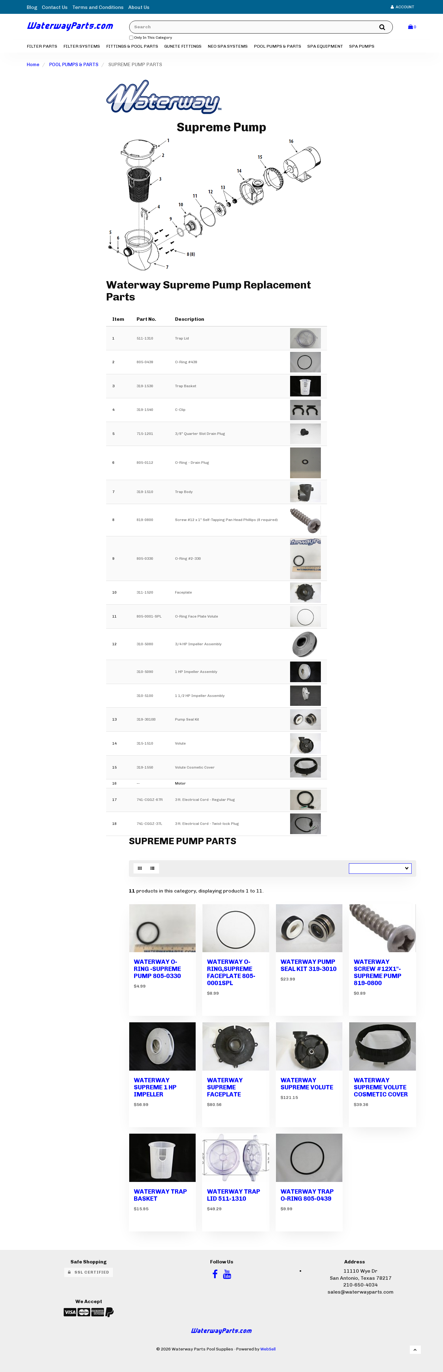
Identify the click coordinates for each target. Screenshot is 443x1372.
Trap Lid (182, 339)
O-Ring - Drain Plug (192, 464)
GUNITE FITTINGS (183, 47)
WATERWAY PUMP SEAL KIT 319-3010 (309, 968)
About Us (139, 7)
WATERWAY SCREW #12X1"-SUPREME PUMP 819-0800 (378, 971)
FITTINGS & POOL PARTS (132, 47)
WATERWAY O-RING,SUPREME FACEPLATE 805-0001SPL (232, 971)
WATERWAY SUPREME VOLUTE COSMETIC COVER (381, 1084)
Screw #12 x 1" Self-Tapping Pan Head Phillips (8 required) (226, 521)
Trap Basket (185, 387)
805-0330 (145, 560)
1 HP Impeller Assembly (196, 673)
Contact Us (55, 7)
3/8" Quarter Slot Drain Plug (200, 435)
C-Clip (180, 411)
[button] (412, 27)
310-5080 (145, 645)
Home (33, 66)
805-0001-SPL (149, 618)
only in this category (155, 38)
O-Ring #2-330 (188, 560)
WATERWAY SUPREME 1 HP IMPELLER (156, 1084)
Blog (32, 7)
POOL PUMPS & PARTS (277, 47)
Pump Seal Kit (187, 721)
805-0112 (145, 464)
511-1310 (145, 339)
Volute (180, 744)
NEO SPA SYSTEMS (228, 47)
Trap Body (184, 493)
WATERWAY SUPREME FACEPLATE (225, 1084)
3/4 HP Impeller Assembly (198, 645)
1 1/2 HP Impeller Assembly (200, 697)
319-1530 (145, 387)
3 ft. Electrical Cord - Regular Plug (205, 801)
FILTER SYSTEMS (81, 47)
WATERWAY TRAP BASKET (161, 1190)
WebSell (268, 1344)
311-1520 (145, 594)
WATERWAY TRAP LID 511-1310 (234, 1190)
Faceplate (183, 594)
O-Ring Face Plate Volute (196, 618)
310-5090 (145, 673)
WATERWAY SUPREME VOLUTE (308, 1080)
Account (402, 7)
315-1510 (145, 744)
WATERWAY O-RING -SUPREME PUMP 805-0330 (159, 968)
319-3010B (146, 721)
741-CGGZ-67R (150, 801)
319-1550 (145, 768)
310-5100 (145, 697)
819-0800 (145, 521)
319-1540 (145, 411)
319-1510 (145, 493)
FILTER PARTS (42, 47)
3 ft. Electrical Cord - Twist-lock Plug (207, 825)
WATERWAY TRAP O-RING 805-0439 (308, 1190)
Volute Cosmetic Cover (195, 768)
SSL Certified (88, 1267)
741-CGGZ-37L (149, 825)
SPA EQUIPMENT (325, 47)
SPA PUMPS (361, 47)
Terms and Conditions (98, 7)
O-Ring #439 (186, 363)
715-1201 (145, 435)
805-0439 (145, 363)
